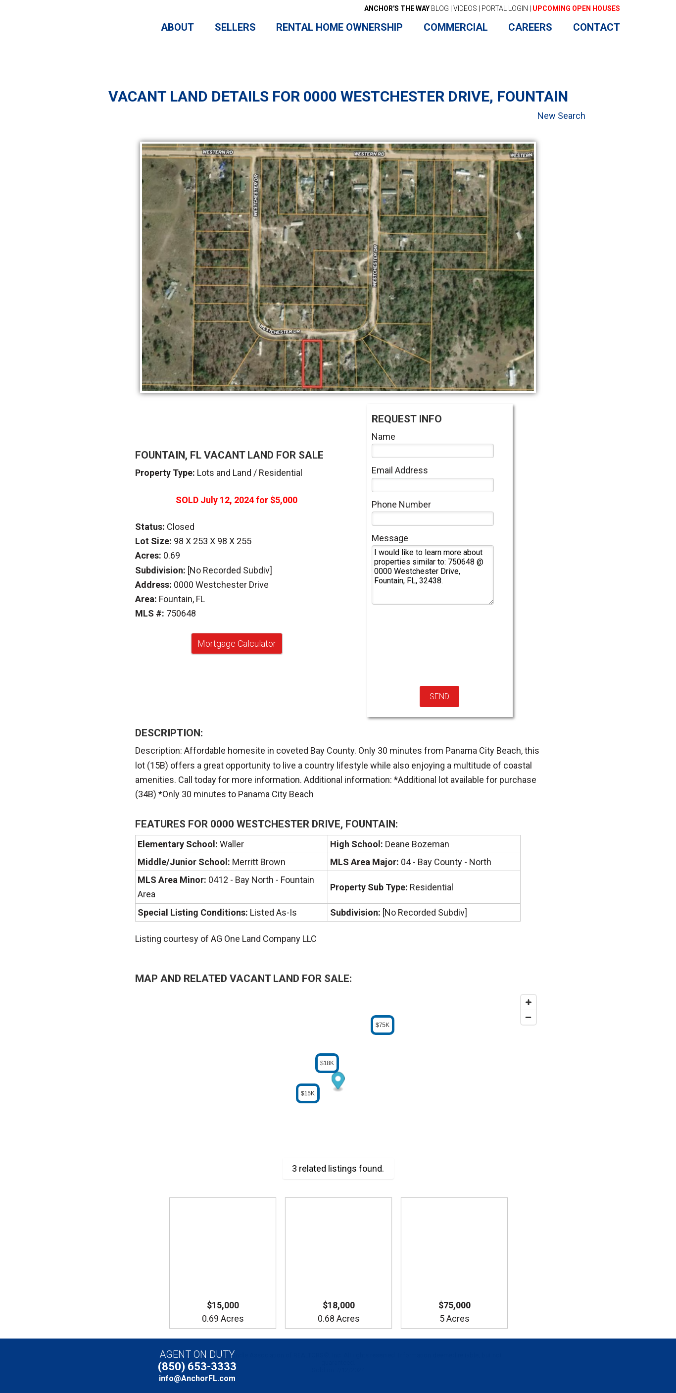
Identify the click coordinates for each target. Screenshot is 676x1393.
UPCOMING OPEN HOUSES (576, 8)
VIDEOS (465, 8)
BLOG (406, 8)
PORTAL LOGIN (505, 8)
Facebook (454, 1366)
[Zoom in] (528, 1002)
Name (383, 436)
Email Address (400, 470)
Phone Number (401, 504)
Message (390, 538)
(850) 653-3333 (197, 1366)
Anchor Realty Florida (101, 27)
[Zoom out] (528, 1017)
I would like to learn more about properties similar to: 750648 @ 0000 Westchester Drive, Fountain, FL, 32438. (433, 575)
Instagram (504, 1366)
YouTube (471, 1366)
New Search (561, 115)
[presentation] (412, 645)
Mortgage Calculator (236, 643)
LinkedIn (488, 1366)
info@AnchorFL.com (197, 1378)
